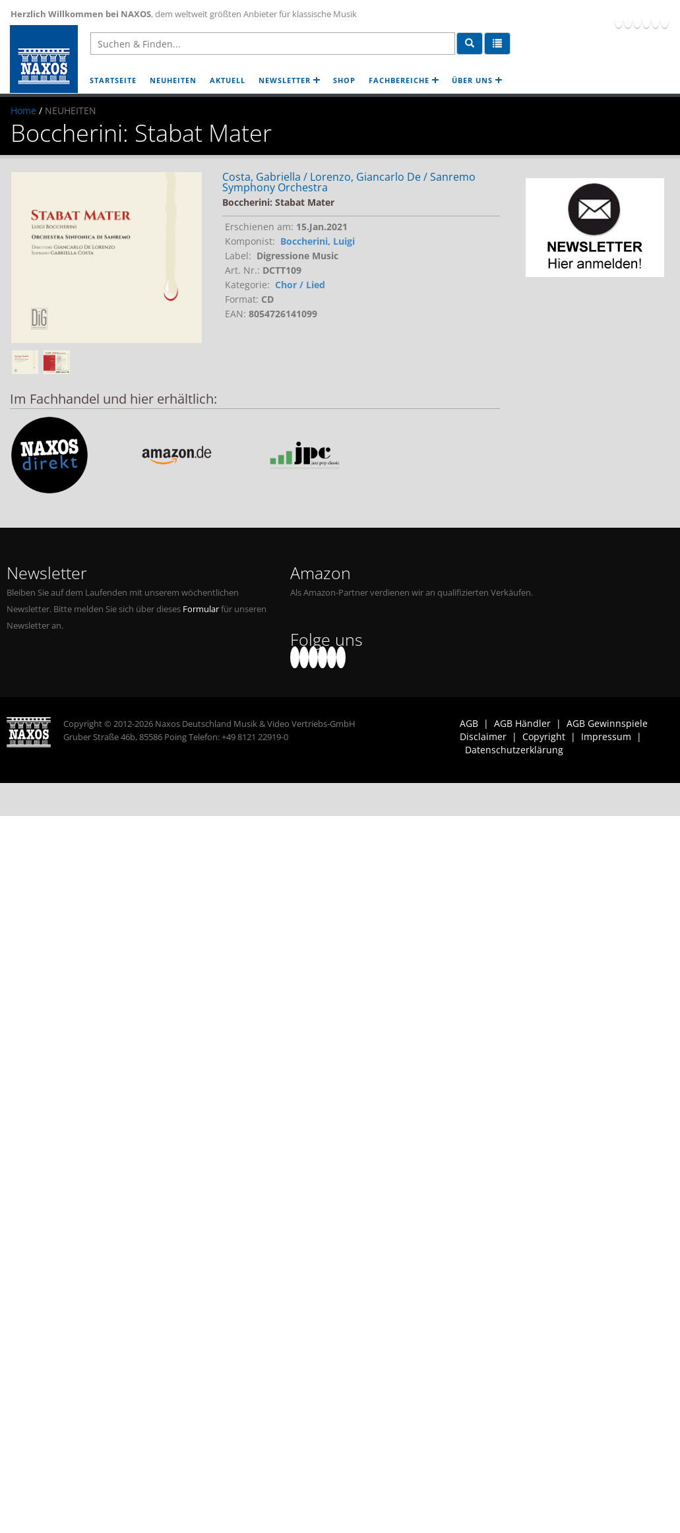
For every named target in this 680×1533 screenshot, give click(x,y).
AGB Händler (522, 723)
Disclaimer (483, 736)
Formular (201, 609)
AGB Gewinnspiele (607, 723)
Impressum (606, 736)
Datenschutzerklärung (514, 749)
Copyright (543, 736)
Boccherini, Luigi (317, 241)
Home (23, 110)
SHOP (344, 80)
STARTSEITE (113, 80)
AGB (469, 723)
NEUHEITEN (173, 80)
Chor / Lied (300, 284)
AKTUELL (227, 80)
